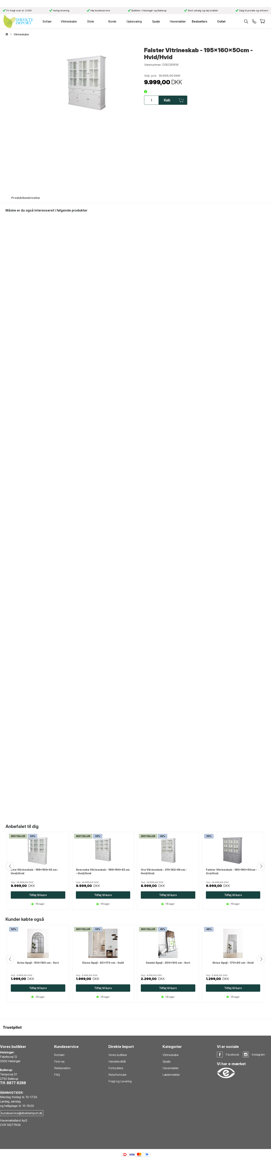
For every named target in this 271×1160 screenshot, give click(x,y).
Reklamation (62, 1068)
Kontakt (59, 1055)
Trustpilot (12, 1027)
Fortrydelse (115, 1068)
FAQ (57, 1074)
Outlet (221, 21)
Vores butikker (117, 1055)
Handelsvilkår (117, 1061)
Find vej (59, 1061)
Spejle (167, 1061)
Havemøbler (171, 1068)
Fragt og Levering (120, 1081)
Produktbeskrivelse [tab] (25, 198)
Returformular (117, 1074)
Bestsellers (199, 21)
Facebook (232, 1054)
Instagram (258, 1054)
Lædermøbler (171, 1074)
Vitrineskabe (171, 1055)
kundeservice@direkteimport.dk (21, 1113)
